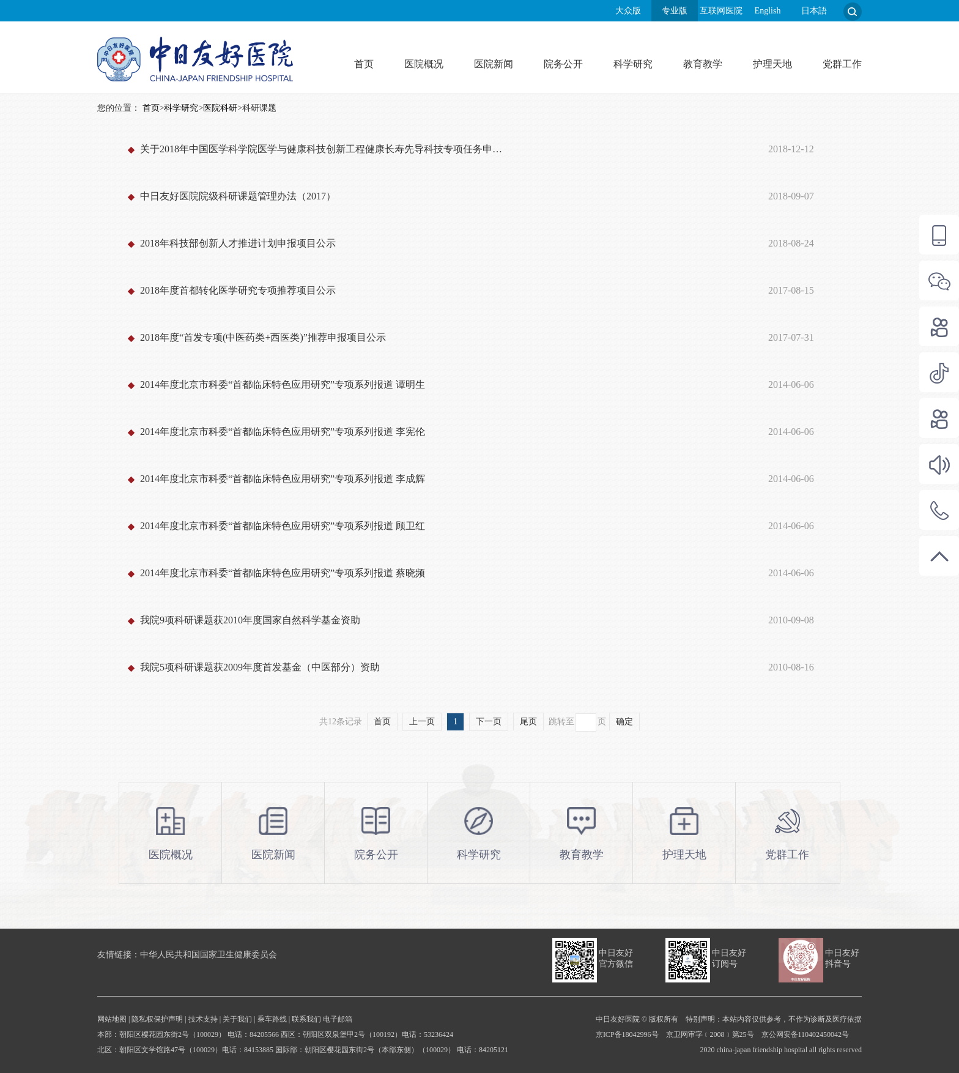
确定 (624, 721)
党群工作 (842, 64)
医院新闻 (493, 64)
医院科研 (220, 108)
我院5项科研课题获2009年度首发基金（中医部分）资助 (260, 667)
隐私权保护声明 (157, 1019)
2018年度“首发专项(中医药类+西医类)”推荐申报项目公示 (263, 337)
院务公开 (563, 64)
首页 (364, 64)
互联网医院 (721, 10)
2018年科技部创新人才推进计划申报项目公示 (238, 243)
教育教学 (702, 64)
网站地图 (112, 1019)
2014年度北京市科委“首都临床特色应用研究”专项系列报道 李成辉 (282, 478)
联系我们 (306, 1019)
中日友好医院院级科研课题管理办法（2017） (238, 196)
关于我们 (237, 1019)
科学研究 (633, 64)
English (768, 10)
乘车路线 (272, 1019)
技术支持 (203, 1019)
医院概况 (423, 64)
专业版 (674, 10)
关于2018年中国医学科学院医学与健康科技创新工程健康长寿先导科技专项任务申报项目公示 (325, 149)
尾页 (528, 721)
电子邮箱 (337, 1019)
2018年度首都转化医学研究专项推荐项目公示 (238, 290)
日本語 (814, 10)
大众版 (628, 10)
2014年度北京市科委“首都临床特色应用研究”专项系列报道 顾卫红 (282, 526)
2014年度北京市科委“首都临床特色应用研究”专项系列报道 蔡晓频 (282, 573)
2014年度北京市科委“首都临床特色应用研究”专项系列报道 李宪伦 (282, 431)
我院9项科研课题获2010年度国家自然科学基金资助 (250, 620)
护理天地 (772, 64)
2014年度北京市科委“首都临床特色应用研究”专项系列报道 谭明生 (282, 384)
